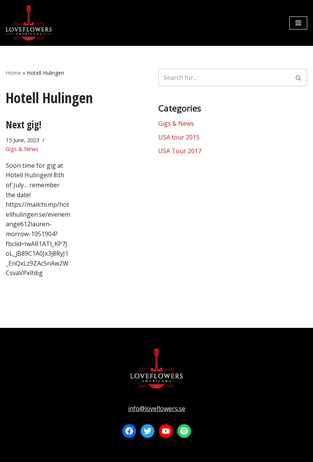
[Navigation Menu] (298, 22)
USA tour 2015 (178, 137)
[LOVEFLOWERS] (29, 23)
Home (13, 72)
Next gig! (23, 124)
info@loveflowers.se (156, 408)
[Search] (224, 77)
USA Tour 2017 (179, 151)
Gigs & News (22, 148)
